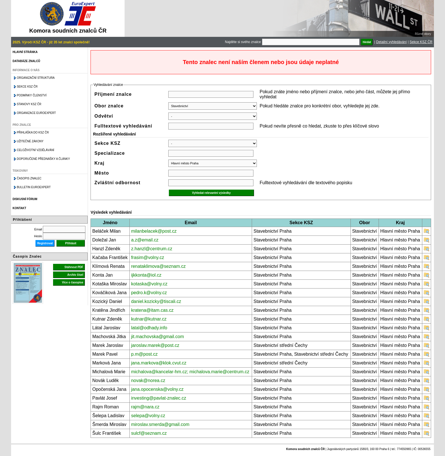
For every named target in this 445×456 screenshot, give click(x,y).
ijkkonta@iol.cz (146, 275)
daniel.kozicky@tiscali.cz (156, 301)
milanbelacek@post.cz (154, 231)
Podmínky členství (32, 95)
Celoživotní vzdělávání (35, 150)
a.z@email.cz (144, 239)
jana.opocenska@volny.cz (157, 389)
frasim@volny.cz (147, 257)
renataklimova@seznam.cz (158, 266)
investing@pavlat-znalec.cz (158, 398)
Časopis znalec (29, 178)
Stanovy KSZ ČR (29, 104)
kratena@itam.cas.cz (152, 310)
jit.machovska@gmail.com (157, 336)
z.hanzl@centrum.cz (151, 248)
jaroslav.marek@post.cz (155, 345)
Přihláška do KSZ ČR (33, 132)
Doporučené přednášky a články (43, 158)
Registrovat (45, 243)
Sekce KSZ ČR (421, 42)
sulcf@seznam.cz (149, 433)
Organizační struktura (35, 77)
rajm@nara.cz (145, 406)
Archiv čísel (75, 274)
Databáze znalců (26, 61)
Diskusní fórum (24, 199)
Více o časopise (72, 282)
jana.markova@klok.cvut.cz (158, 362)
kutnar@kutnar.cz (149, 319)
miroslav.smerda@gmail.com (160, 424)
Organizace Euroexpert (36, 112)
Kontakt (19, 208)
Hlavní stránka (24, 52)
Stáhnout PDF (73, 267)
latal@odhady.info (149, 327)
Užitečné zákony (30, 141)
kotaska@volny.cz (149, 283)
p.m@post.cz (144, 354)
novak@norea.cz (148, 380)
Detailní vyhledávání (391, 42)
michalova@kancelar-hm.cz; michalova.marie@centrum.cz (190, 371)
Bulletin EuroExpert (34, 187)
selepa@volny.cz (148, 415)
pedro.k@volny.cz (149, 292)
